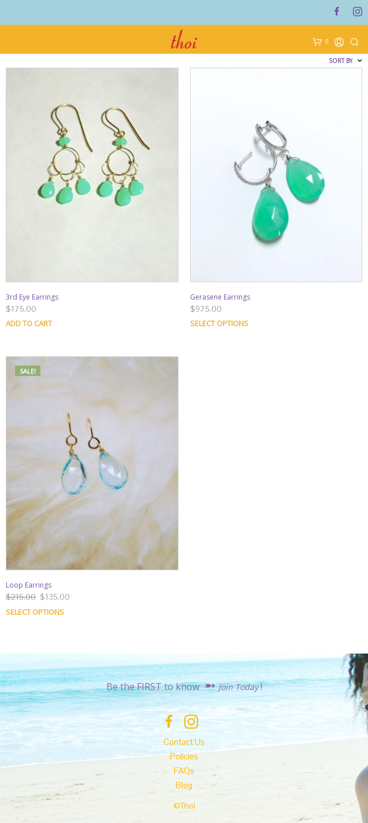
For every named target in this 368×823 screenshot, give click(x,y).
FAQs (184, 770)
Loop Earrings (28, 585)
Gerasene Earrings (220, 297)
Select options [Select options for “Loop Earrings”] (35, 612)
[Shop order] (312, 61)
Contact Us (184, 741)
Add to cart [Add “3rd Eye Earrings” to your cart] (29, 323)
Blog (184, 785)
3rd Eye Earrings (32, 297)
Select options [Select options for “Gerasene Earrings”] (219, 323)
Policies (184, 756)
